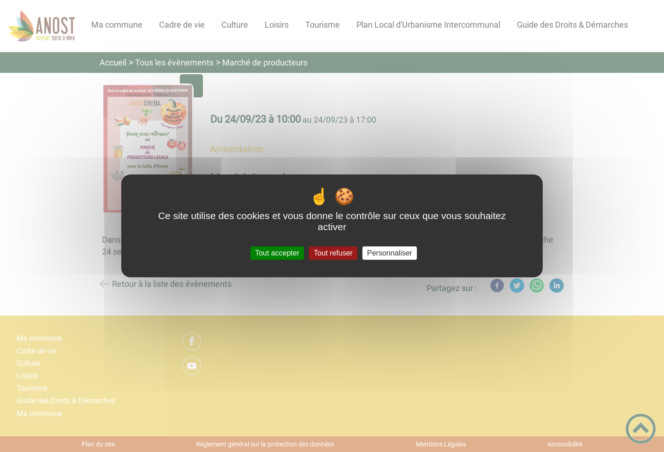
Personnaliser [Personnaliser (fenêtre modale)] (389, 253)
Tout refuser (333, 253)
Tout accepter (277, 253)
